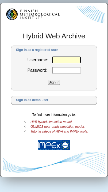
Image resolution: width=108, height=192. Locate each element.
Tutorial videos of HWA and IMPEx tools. (59, 131)
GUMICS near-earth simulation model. (57, 127)
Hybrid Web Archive (54, 36)
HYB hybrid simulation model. (51, 122)
